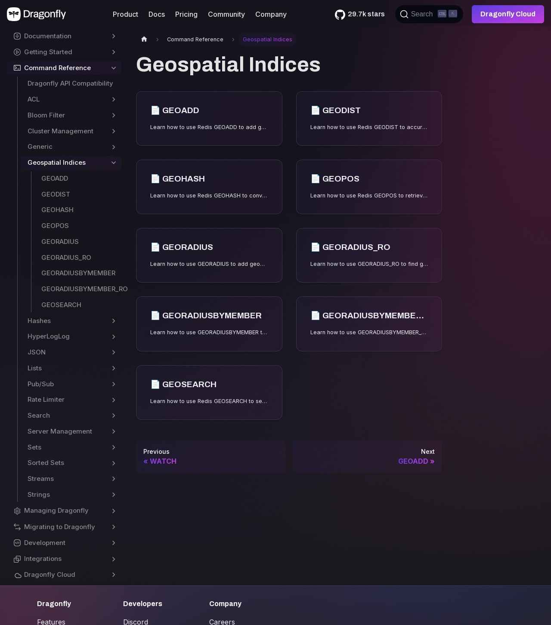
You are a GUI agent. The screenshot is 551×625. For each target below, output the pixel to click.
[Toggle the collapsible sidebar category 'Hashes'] (113, 321)
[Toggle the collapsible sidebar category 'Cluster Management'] (113, 131)
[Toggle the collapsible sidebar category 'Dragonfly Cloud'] (113, 575)
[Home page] (144, 39)
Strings (39, 494)
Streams (41, 478)
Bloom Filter (46, 115)
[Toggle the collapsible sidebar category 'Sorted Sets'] (113, 463)
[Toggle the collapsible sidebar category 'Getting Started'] (113, 52)
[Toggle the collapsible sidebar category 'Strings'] (113, 495)
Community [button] (226, 14)
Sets (34, 447)
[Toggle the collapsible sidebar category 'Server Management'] (113, 432)
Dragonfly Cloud (508, 14)
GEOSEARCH (61, 305)
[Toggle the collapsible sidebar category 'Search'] (113, 416)
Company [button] (271, 14)
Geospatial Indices (57, 162)
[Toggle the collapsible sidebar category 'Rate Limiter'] (113, 400)
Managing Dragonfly (56, 510)
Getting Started (48, 52)
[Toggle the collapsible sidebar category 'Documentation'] (113, 36)
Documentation (47, 36)
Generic (40, 146)
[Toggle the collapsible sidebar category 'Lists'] (113, 368)
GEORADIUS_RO (66, 257)
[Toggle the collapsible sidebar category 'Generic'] (113, 147)
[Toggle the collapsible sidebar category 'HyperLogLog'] (113, 336)
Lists (35, 368)
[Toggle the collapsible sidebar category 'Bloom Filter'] (113, 115)
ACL (34, 99)
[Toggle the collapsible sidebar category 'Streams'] (113, 479)
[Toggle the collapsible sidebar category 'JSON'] (113, 352)
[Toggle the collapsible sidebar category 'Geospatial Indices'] (113, 163)
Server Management (60, 431)
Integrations (43, 558)
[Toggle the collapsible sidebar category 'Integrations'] (113, 559)
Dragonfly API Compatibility (70, 83)
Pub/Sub (41, 384)
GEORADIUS (60, 241)
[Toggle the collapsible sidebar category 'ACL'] (113, 99)
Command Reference (57, 68)
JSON (37, 352)
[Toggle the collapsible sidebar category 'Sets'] (113, 447)
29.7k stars (366, 14)
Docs (157, 14)
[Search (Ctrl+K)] (429, 14)
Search (39, 415)
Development (44, 543)
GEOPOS (55, 226)
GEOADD (54, 178)
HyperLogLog (49, 336)
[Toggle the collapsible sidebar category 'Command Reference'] (113, 68)
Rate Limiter (46, 399)
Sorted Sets (46, 463)
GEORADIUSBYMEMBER (78, 273)
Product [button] (125, 14)
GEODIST (55, 194)
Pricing (186, 14)
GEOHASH (57, 210)
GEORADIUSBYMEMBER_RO (81, 289)
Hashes (39, 321)
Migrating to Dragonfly (59, 527)
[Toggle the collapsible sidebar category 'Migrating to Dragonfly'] (113, 527)
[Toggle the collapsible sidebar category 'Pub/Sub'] (113, 384)
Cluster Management (60, 131)
